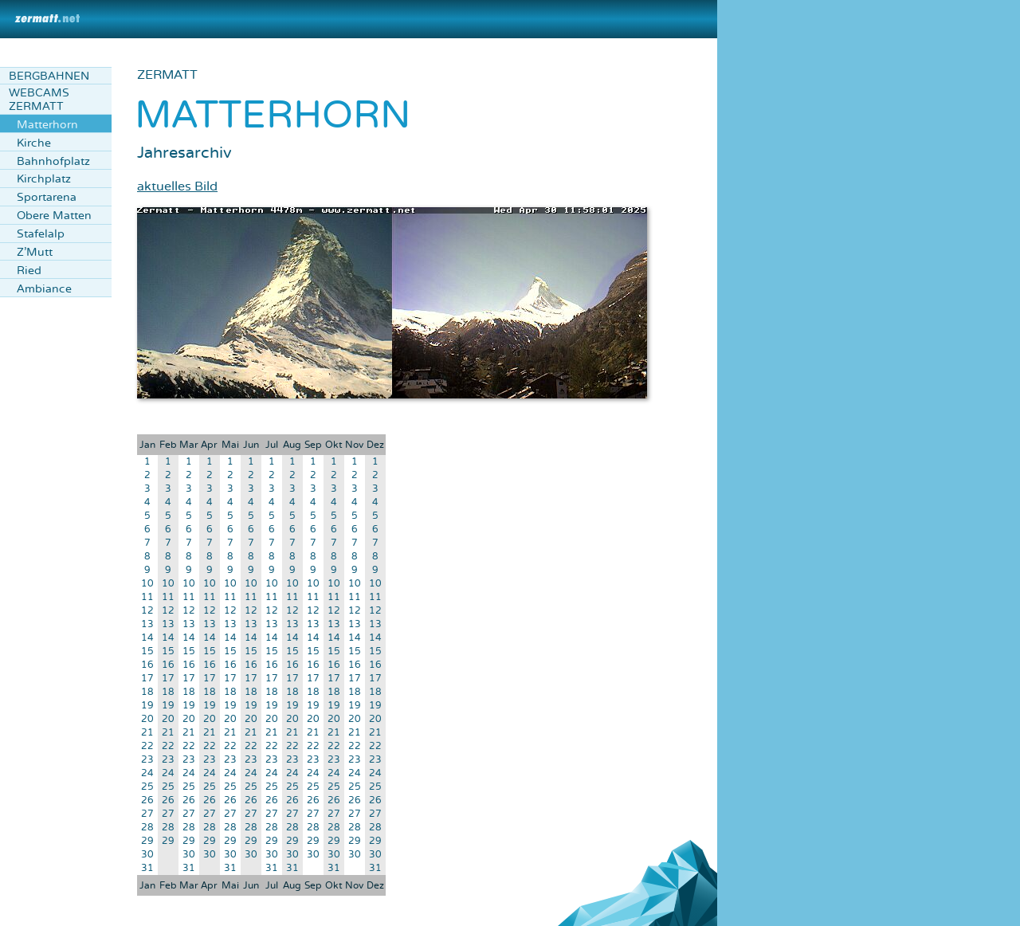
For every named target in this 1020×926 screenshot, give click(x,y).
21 (147, 733)
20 (147, 719)
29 (147, 841)
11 (147, 597)
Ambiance (44, 289)
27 (147, 814)
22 (147, 746)
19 (147, 706)
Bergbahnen (49, 76)
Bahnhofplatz (53, 161)
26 (147, 800)
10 (147, 584)
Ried (29, 270)
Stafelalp (41, 234)
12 (147, 611)
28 (147, 828)
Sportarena (46, 197)
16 (147, 665)
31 (147, 868)
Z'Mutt (35, 252)
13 (147, 624)
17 (147, 679)
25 (147, 787)
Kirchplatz (44, 179)
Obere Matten (54, 215)
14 (147, 638)
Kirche (34, 143)
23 (147, 760)
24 (147, 773)
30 (147, 855)
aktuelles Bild (177, 186)
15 (147, 651)
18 (147, 692)
